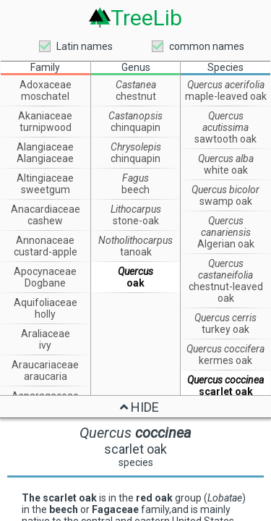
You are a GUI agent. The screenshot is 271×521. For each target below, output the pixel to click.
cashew (45, 220)
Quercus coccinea (225, 380)
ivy (45, 345)
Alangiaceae (45, 147)
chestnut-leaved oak (226, 292)
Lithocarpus (136, 209)
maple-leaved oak (226, 96)
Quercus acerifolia (225, 84)
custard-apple (45, 252)
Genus (135, 67)
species (136, 462)
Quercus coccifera (225, 349)
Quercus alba (226, 158)
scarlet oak (226, 391)
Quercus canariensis (226, 226)
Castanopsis (135, 116)
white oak (226, 170)
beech (135, 189)
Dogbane (45, 283)
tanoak (136, 252)
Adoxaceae (46, 84)
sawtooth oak (225, 139)
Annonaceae (45, 240)
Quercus (135, 271)
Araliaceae (45, 333)
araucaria (45, 376)
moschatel (45, 96)
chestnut (136, 96)
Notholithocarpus (135, 240)
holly (45, 314)
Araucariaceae (45, 364)
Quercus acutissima (225, 121)
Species (225, 67)
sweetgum (45, 189)
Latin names (84, 46)
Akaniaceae (45, 116)
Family (45, 67)
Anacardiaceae (45, 209)
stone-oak (136, 220)
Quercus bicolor (225, 189)
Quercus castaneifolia (225, 269)
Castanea (136, 84)
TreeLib (146, 17)
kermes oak (225, 360)
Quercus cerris (225, 317)
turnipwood (46, 127)
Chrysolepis (136, 147)
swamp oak (225, 201)
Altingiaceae (45, 178)
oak (135, 283)
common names (206, 46)
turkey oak (225, 329)
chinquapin (135, 127)
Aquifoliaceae (45, 302)
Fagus (135, 178)
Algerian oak (225, 244)
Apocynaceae (45, 271)
